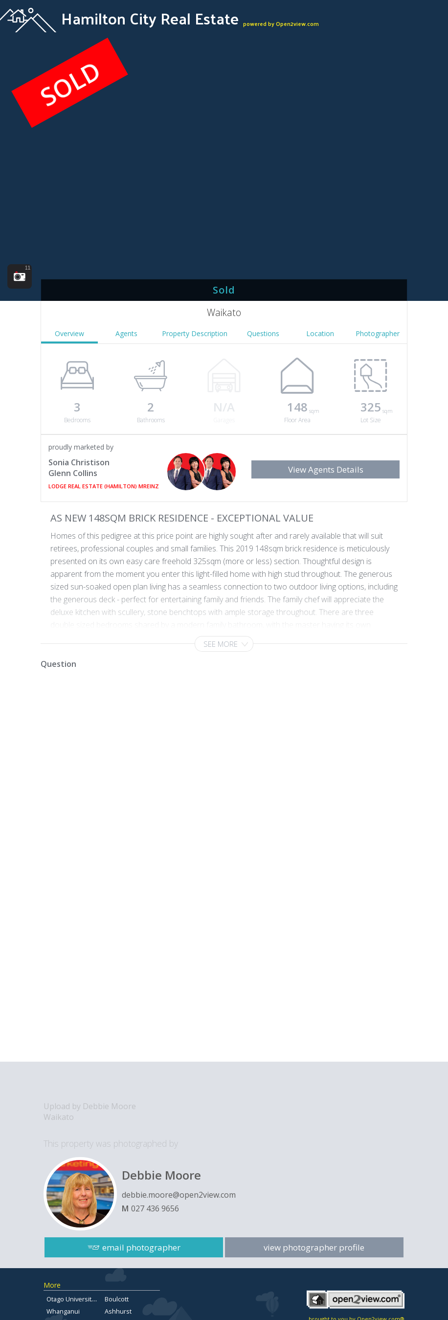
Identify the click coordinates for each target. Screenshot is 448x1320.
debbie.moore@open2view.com (179, 1194)
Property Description (194, 333)
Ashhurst (118, 1311)
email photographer (141, 1246)
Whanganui (63, 1311)
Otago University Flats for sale (89, 1299)
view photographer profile (314, 1246)
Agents (126, 333)
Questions (263, 333)
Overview (69, 333)
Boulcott (117, 1299)
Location (320, 333)
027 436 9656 (155, 1208)
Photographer (378, 333)
